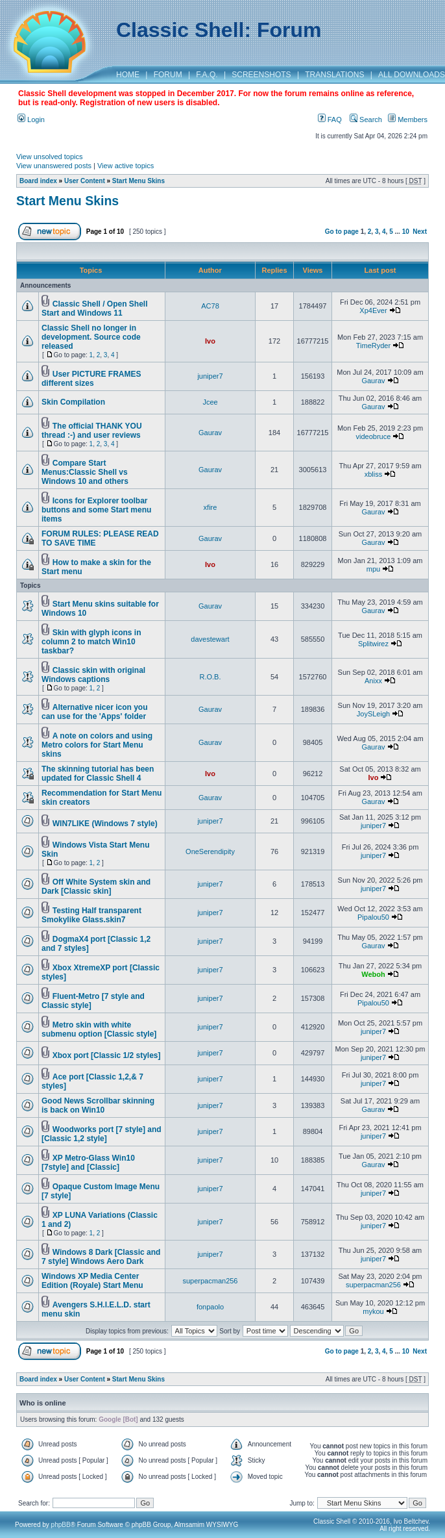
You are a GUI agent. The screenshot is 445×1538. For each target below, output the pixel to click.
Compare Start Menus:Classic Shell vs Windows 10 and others (85, 472)
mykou (373, 1311)
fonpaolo (210, 1307)
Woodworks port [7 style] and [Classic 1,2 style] (102, 1134)
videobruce (373, 436)
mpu (373, 569)
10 (405, 231)
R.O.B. (210, 677)
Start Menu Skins (138, 180)
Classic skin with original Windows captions (93, 675)
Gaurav (373, 380)
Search (366, 119)
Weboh (373, 974)
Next (420, 231)
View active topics (125, 166)
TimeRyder (373, 345)
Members (407, 119)
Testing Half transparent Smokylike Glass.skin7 (91, 915)
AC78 (210, 306)
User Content (84, 180)
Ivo (210, 341)
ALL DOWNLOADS (411, 74)
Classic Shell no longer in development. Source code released (91, 337)
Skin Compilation (73, 402)
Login (31, 119)
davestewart (210, 639)
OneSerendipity (210, 851)
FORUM (168, 74)
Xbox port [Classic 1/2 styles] (107, 1055)
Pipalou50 (373, 917)
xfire (210, 507)
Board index (38, 180)
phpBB (61, 1524)
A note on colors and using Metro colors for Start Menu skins (97, 745)
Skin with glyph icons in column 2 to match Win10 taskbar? (91, 641)
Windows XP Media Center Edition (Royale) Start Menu (92, 1281)
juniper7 (209, 376)
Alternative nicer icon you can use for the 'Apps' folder (95, 712)
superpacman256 (209, 1281)
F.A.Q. (206, 74)
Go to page (342, 231)
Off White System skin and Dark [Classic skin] (96, 886)
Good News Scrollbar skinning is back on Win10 (98, 1105)
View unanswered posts (53, 166)
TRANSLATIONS (334, 74)
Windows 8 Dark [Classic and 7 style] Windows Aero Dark (101, 1257)
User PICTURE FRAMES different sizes (91, 379)
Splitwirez (373, 644)
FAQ (330, 119)
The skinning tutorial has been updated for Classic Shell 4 (98, 773)
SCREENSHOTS (261, 74)
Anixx (373, 681)
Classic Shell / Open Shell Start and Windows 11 (95, 308)
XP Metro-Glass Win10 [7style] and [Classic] (88, 1163)
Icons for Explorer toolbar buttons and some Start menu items (96, 509)
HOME (127, 74)
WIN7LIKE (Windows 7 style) (105, 823)
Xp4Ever (373, 310)
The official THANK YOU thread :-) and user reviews (92, 431)
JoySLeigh (373, 714)
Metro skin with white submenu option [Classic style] (99, 1029)
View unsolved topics (49, 156)
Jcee (209, 402)
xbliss (374, 474)
